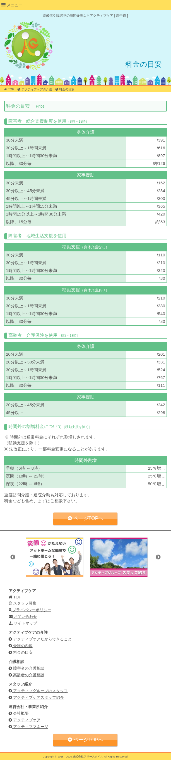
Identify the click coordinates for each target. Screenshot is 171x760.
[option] (54, 557)
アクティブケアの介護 (35, 89)
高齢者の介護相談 (26, 675)
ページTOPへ (85, 518)
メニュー (11, 4)
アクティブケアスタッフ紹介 (36, 697)
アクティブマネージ (28, 726)
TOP (9, 89)
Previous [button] (13, 557)
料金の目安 (21, 652)
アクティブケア (24, 720)
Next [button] (158, 557)
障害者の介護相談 (26, 668)
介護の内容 (21, 645)
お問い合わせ (23, 616)
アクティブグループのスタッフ (38, 691)
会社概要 (19, 713)
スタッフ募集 (23, 603)
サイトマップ (23, 623)
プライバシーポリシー (30, 610)
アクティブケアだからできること (40, 639)
